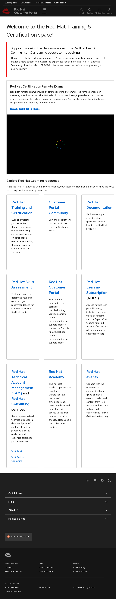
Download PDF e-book (25, 109)
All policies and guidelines (84, 587)
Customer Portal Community (58, 207)
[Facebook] (102, 482)
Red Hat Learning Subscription (96, 287)
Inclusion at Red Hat (13, 571)
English (90, 11)
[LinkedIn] (88, 482)
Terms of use (44, 587)
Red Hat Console (43, 2)
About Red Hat (11, 563)
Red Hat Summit (80, 571)
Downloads (26, 2)
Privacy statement (12, 587)
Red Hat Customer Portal (57, 287)
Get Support (60, 2)
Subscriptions (11, 2)
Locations (9, 567)
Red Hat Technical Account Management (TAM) (22, 382)
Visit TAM (16, 451)
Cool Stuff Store (46, 571)
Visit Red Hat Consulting (18, 459)
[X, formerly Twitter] (109, 480)
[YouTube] (95, 482)
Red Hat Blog (79, 567)
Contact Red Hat (46, 567)
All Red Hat (100, 11)
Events (76, 563)
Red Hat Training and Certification (21, 207)
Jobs (41, 563)
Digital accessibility (13, 591)
